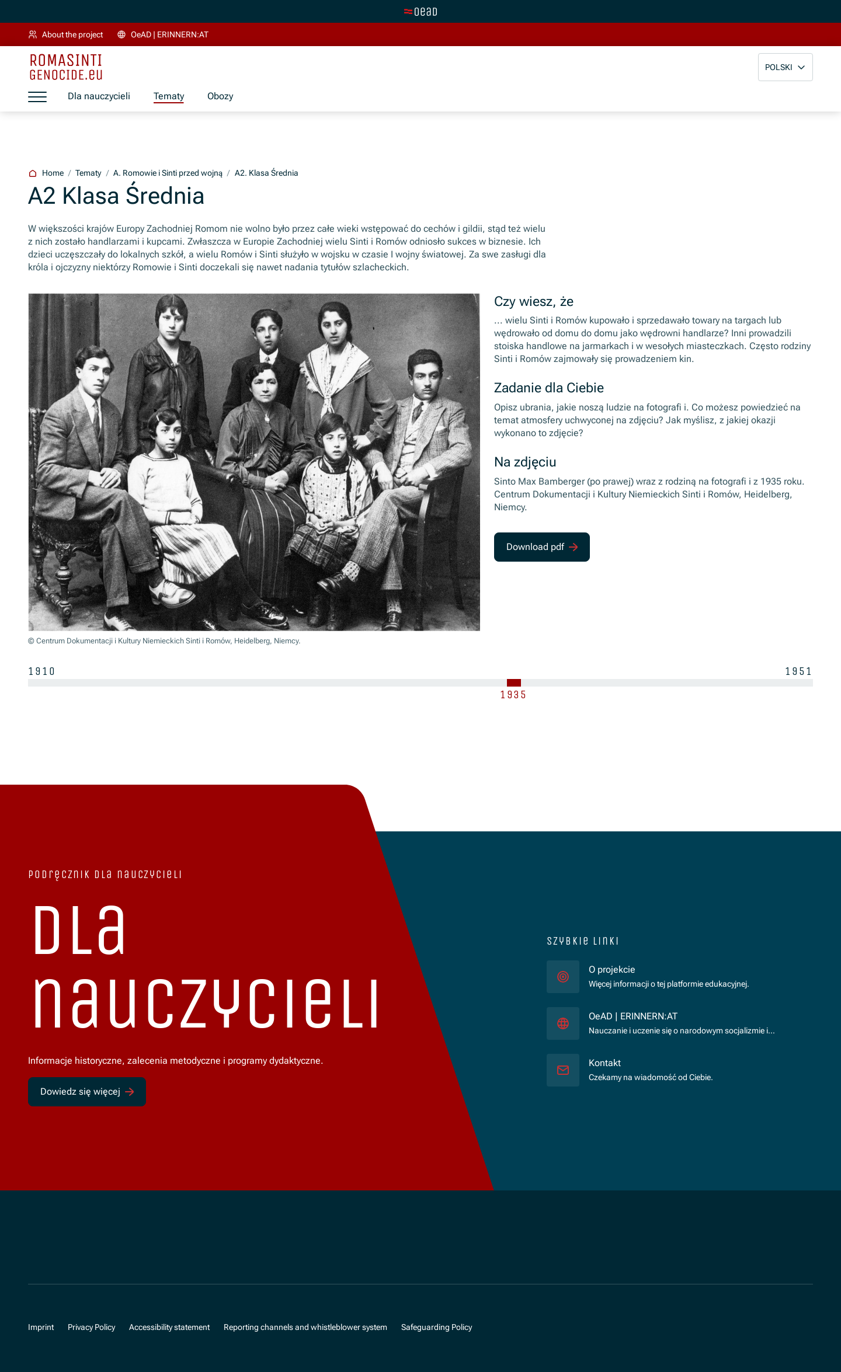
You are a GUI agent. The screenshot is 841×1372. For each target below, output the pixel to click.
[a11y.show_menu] (37, 96)
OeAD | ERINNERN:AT (691, 1016)
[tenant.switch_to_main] (420, 11)
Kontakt (605, 1063)
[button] (785, 67)
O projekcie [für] (612, 969)
